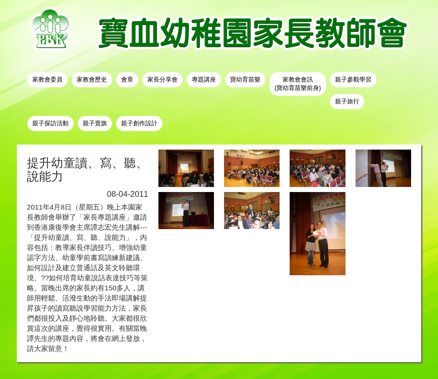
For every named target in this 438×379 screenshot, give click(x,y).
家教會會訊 (298, 83)
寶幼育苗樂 (245, 79)
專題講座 (204, 79)
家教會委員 (47, 79)
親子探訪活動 (50, 123)
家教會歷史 (92, 79)
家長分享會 (162, 79)
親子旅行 (347, 101)
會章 (127, 79)
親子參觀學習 (353, 79)
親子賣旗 (95, 123)
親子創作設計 (139, 123)
